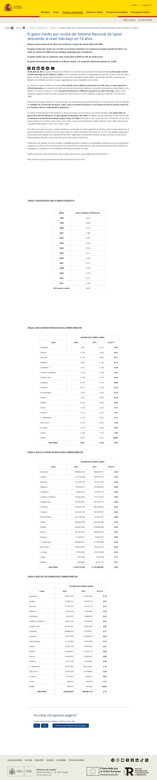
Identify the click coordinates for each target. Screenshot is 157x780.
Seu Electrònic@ (145, 33)
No (45, 738)
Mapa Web (39, 763)
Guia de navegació (14, 763)
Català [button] (135, 18)
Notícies (53, 41)
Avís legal (28, 763)
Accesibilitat (61, 763)
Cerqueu (145, 18)
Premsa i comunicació (38, 41)
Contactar (50, 763)
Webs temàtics (129, 33)
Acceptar (144, 6)
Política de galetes (130, 6)
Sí (36, 738)
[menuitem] (45, 24)
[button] (45, 24)
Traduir (9, 41)
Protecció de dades (76, 763)
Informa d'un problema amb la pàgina (70, 738)
